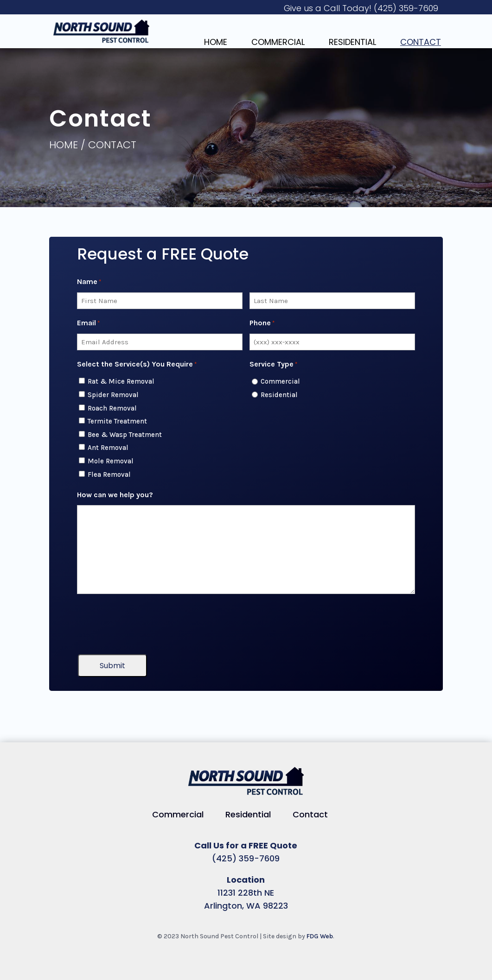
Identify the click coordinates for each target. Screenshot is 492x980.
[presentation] (147, 624)
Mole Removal (111, 461)
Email (88, 323)
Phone (262, 323)
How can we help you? (115, 494)
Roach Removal (112, 408)
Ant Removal (108, 447)
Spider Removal (113, 395)
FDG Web (320, 936)
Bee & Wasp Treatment (125, 434)
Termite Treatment (117, 421)
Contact (420, 42)
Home (215, 42)
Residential (352, 42)
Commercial (278, 42)
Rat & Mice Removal (121, 381)
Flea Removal (109, 474)
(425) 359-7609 (406, 8)
